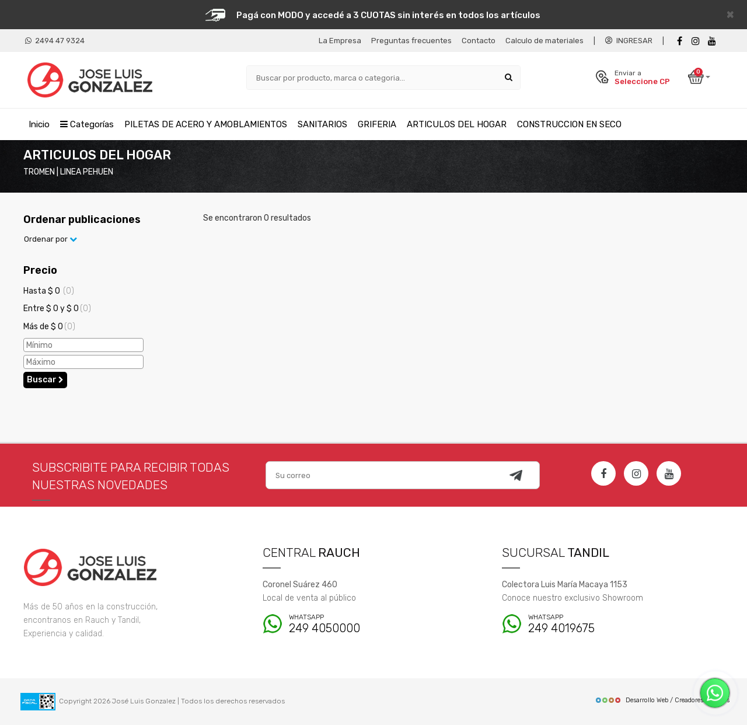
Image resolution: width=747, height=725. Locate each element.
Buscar (45, 380)
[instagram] (695, 41)
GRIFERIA (377, 124)
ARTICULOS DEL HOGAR (457, 124)
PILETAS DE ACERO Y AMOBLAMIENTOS (205, 124)
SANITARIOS (322, 124)
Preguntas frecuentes (411, 40)
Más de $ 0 (49, 327)
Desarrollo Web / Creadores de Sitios (662, 700)
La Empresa (340, 40)
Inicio (39, 124)
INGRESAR (628, 40)
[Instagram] (636, 473)
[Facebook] (679, 41)
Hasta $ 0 (48, 291)
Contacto (478, 40)
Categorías (87, 124)
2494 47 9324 (55, 40)
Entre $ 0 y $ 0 (57, 308)
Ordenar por (50, 239)
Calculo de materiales (544, 40)
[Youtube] (712, 41)
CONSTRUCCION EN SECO (569, 124)
